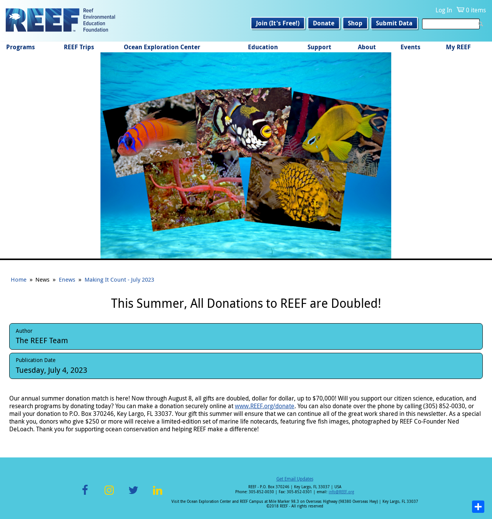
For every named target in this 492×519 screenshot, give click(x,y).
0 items (476, 10)
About (367, 47)
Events (411, 47)
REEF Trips (79, 47)
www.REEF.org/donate (264, 406)
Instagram (109, 495)
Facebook (85, 495)
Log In (443, 10)
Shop (355, 23)
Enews (67, 279)
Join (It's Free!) (277, 23)
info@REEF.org (341, 491)
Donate (323, 23)
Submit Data (394, 23)
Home (19, 279)
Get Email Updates (294, 479)
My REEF (458, 47)
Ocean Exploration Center (162, 47)
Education (263, 47)
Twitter (133, 495)
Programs (20, 47)
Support (319, 47)
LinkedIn (157, 495)
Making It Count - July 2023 (119, 279)
